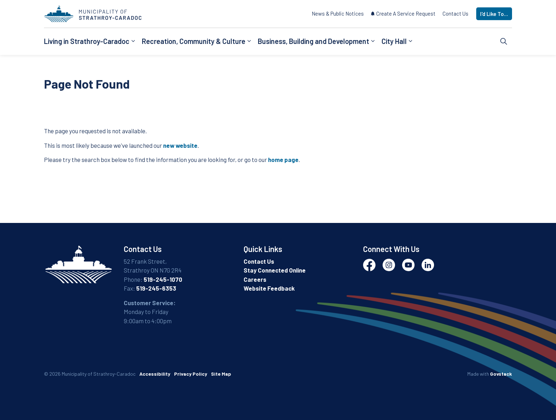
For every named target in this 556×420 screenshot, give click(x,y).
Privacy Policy (190, 374)
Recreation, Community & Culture (193, 41)
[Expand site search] (504, 41)
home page (283, 159)
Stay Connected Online (275, 270)
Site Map (221, 374)
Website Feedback (269, 288)
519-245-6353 (156, 288)
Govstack (501, 374)
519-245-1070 (163, 279)
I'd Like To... (494, 14)
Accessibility (154, 374)
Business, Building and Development (313, 41)
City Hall (394, 41)
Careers (255, 279)
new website (180, 145)
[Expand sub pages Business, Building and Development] (372, 41)
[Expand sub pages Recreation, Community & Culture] (248, 41)
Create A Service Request (403, 13)
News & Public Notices (338, 13)
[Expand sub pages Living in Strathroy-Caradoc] (133, 41)
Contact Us (455, 13)
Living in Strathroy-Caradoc (86, 41)
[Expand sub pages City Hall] (410, 41)
